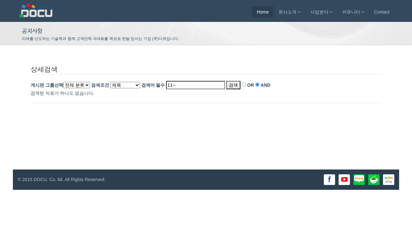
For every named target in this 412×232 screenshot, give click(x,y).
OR (250, 85)
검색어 (153, 85)
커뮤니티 (353, 12)
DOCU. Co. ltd (47, 179)
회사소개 (289, 12)
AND (265, 85)
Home (263, 12)
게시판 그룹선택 (47, 85)
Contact (381, 12)
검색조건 (100, 85)
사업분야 (321, 12)
